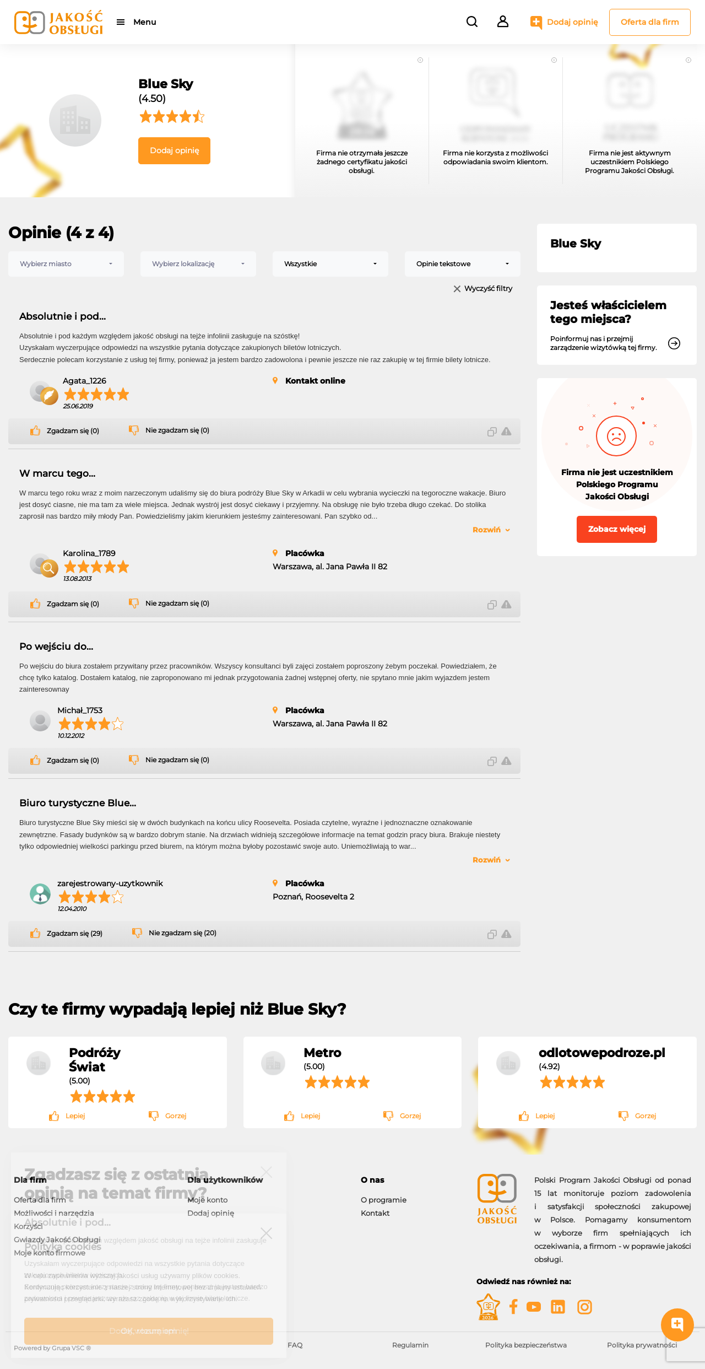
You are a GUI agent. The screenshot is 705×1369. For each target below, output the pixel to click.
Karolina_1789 (89, 553)
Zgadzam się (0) (73, 431)
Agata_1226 (84, 381)
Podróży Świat (94, 1059)
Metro (322, 1052)
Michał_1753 (79, 710)
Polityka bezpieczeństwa (526, 1345)
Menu (144, 22)
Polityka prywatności (642, 1345)
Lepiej (75, 1116)
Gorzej (175, 1116)
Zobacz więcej (617, 529)
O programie (383, 1199)
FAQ (295, 1345)
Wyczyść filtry (488, 289)
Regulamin (410, 1345)
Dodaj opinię (572, 22)
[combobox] (66, 264)
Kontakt (375, 1213)
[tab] (410, 1180)
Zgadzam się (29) (74, 933)
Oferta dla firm (650, 22)
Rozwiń (487, 529)
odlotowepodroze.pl (602, 1052)
